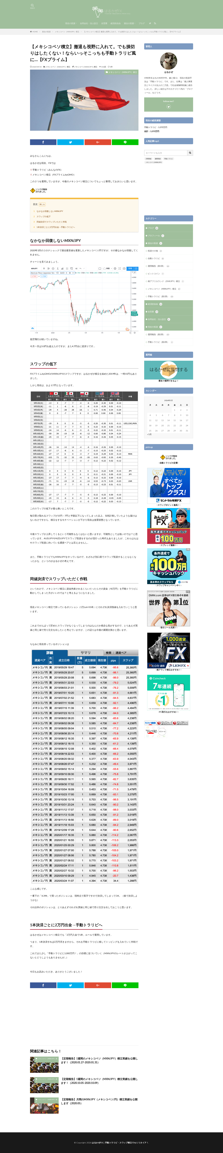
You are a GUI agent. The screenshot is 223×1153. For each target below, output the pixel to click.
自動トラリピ (156, 258)
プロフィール (156, 235)
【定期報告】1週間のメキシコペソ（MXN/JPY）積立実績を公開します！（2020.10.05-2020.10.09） (99, 1080)
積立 (95, 67)
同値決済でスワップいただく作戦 (50, 222)
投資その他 (155, 251)
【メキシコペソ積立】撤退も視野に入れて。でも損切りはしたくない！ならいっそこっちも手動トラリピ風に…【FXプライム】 (132, 32)
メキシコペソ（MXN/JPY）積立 (67, 32)
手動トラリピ (168, 159)
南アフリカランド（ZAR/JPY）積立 (166, 281)
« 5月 (149, 434)
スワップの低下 (42, 216)
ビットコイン (156, 273)
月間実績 (148, 159)
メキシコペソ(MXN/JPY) (83, 67)
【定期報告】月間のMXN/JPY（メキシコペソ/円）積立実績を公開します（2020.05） (99, 1101)
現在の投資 (70, 23)
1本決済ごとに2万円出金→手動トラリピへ (54, 227)
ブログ (142, 23)
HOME (35, 32)
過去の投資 (129, 23)
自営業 (104, 23)
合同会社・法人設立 (89, 23)
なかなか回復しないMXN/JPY (48, 211)
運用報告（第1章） (158, 266)
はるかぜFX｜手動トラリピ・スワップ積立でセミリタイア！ (120, 1142)
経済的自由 (116, 23)
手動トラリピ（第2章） (160, 342)
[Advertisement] (84, 1017)
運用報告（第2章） (158, 334)
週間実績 (158, 159)
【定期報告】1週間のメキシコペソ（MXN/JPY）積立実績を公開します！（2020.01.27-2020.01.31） (99, 1060)
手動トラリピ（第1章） (160, 296)
